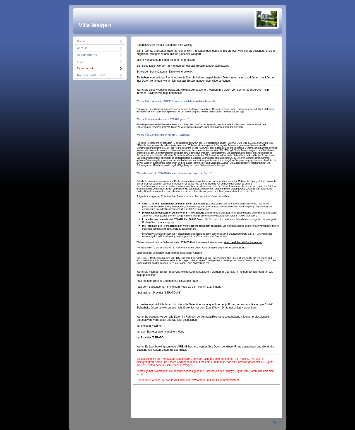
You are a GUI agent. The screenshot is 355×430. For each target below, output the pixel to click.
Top (276, 423)
